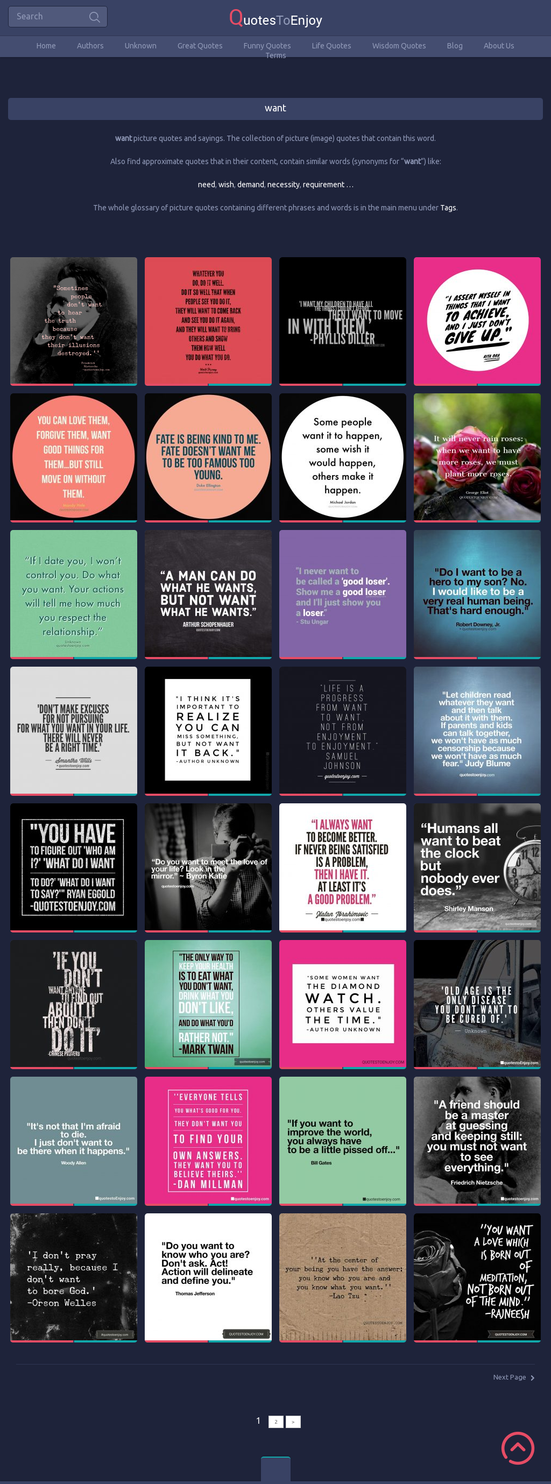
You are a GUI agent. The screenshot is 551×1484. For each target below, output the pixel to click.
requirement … (328, 184)
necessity (283, 184)
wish (226, 184)
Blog (455, 45)
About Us (499, 45)
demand (250, 184)
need (206, 184)
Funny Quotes (267, 45)
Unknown (141, 45)
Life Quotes (331, 45)
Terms (275, 55)
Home (46, 45)
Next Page (509, 1377)
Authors (90, 45)
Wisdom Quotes (399, 45)
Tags (448, 207)
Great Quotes (200, 45)
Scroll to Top (518, 1448)
